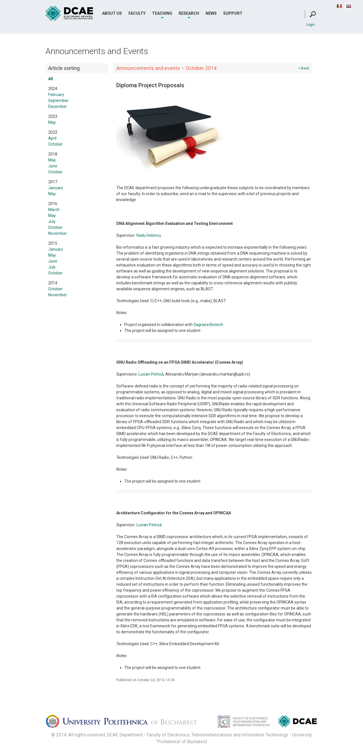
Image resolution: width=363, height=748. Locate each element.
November (57, 233)
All (50, 78)
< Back (303, 68)
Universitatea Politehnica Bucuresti (126, 723)
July (52, 221)
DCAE (69, 13)
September (58, 100)
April (52, 138)
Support (232, 13)
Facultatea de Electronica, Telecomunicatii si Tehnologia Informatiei (238, 723)
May (52, 122)
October (55, 144)
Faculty (136, 13)
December (57, 106)
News (211, 13)
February (56, 94)
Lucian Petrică (151, 374)
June (52, 166)
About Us (112, 13)
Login (310, 25)
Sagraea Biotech (208, 324)
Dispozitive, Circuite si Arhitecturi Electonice (297, 722)
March (54, 209)
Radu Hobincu (148, 235)
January (55, 188)
